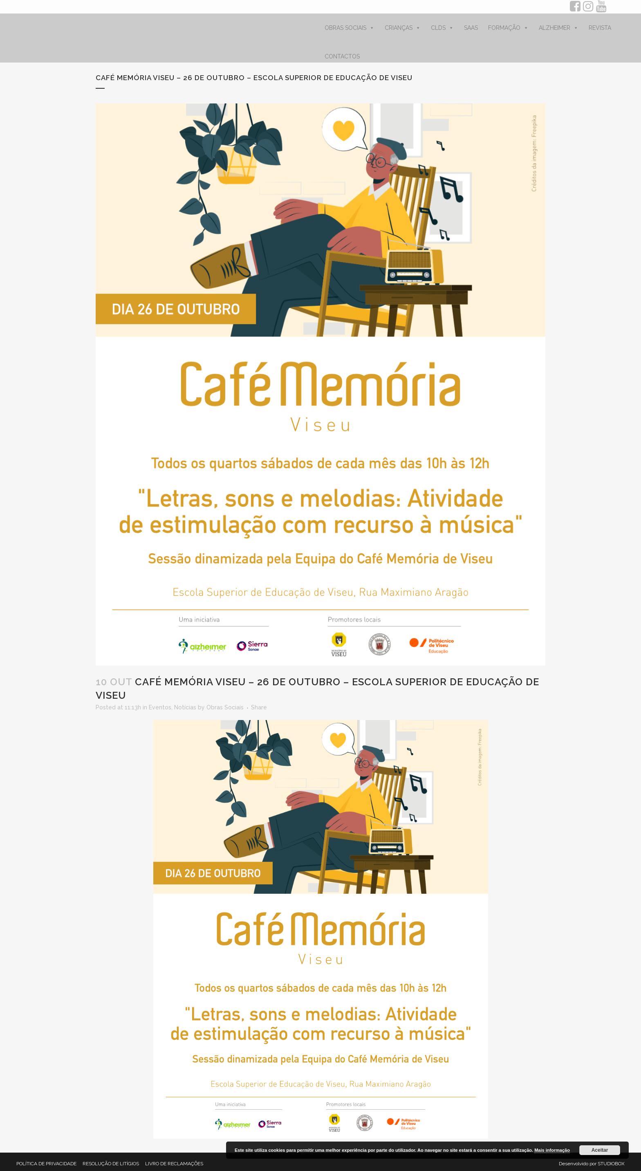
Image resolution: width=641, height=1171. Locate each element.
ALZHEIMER (558, 28)
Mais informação (552, 1150)
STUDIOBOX (611, 1164)
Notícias (185, 707)
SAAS (471, 28)
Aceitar (600, 1150)
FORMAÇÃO (508, 28)
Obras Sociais (225, 707)
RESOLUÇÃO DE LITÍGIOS (111, 1164)
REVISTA (600, 28)
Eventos (160, 707)
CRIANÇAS (403, 28)
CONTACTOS (342, 56)
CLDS (442, 28)
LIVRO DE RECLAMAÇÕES (174, 1164)
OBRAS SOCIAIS (349, 28)
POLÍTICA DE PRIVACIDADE (46, 1164)
